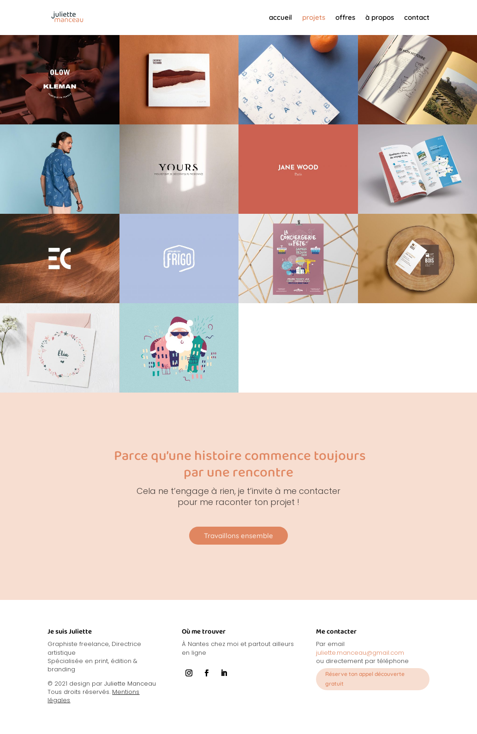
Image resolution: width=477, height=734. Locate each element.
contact (416, 17)
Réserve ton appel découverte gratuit (365, 678)
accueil (280, 17)
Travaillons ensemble (238, 535)
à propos (379, 17)
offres (345, 17)
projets (313, 17)
